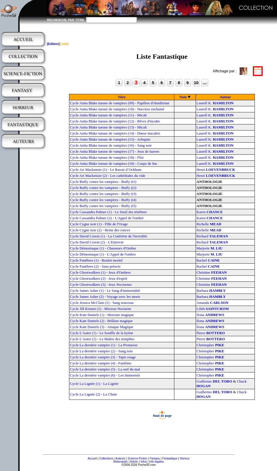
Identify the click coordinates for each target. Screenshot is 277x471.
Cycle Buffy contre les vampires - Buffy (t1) (103, 181)
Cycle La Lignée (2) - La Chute (93, 394)
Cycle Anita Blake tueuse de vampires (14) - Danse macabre (115, 133)
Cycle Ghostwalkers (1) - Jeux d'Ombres (100, 272)
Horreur (185, 458)
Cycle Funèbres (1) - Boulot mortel (96, 260)
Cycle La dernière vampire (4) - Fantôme (100, 363)
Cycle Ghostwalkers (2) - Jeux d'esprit (98, 278)
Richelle (208, 224)
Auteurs (120, 458)
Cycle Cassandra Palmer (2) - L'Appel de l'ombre (107, 218)
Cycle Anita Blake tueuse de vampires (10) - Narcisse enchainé (117, 109)
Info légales (156, 461)
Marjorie (209, 248)
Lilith (212, 309)
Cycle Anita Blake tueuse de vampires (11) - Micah (108, 115)
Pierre (210, 333)
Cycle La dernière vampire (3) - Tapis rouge (103, 357)
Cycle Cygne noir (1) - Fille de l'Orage (99, 224)
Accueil (92, 458)
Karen (209, 212)
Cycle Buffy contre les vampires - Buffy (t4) (103, 200)
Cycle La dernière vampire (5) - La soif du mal (105, 369)
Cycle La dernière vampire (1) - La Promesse (103, 345)
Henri (215, 169)
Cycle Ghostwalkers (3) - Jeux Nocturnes (101, 284)
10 (196, 82)
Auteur (225, 97)
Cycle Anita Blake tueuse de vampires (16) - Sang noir (111, 145)
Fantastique (169, 458)
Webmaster (120, 461)
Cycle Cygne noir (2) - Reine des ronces (100, 230)
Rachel (208, 260)
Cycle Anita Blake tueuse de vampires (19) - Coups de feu (113, 163)
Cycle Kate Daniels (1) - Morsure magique (102, 315)
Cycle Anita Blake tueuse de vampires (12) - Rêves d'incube (115, 121)
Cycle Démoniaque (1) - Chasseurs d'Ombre (103, 248)
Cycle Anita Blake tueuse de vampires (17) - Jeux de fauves (114, 151)
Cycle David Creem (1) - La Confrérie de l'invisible (108, 236)
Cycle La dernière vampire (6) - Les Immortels (105, 375)
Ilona (210, 315)
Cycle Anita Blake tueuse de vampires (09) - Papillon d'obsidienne (119, 103)
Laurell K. (215, 103)
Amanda (212, 302)
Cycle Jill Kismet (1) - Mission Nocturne (100, 309)
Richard (212, 236)
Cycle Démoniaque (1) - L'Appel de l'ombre (103, 254)
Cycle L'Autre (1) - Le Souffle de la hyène (101, 333)
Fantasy (155, 458)
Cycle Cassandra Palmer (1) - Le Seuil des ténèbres (108, 212)
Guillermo (214, 381)
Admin (134, 461)
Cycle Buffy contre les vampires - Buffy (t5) (103, 206)
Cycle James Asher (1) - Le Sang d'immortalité (105, 290)
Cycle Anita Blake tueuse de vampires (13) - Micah (108, 127)
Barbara (211, 290)
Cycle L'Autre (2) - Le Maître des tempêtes (102, 339)
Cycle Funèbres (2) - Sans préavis (95, 266)
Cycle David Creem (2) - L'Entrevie (97, 242)
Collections (106, 458)
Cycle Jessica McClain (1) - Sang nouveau (101, 302)
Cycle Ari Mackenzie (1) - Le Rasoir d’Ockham (106, 169)
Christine (211, 272)
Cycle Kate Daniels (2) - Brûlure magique (101, 321)
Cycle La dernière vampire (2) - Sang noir (101, 351)
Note (183, 97)
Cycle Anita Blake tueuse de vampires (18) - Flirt (107, 157)
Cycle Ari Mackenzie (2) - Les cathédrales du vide (107, 175)
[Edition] (53, 44)
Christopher (210, 345)
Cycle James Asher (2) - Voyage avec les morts (105, 296)
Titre (122, 97)
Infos (144, 461)
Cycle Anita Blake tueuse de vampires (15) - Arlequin (110, 139)
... (205, 82)
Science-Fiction (137, 458)
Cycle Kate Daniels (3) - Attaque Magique (101, 327)
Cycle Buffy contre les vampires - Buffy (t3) (103, 194)
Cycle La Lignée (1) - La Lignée (94, 383)
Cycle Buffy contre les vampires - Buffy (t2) (103, 188)
